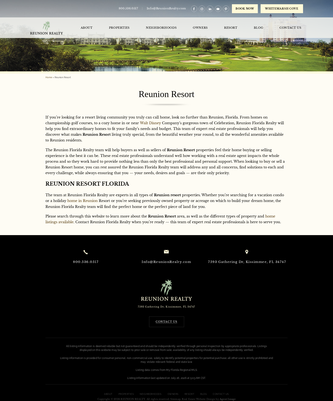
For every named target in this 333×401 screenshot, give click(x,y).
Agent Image (228, 399)
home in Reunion (82, 201)
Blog (258, 28)
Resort (230, 28)
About (87, 28)
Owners (200, 28)
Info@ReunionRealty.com (166, 8)
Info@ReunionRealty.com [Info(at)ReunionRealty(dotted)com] (166, 262)
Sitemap (175, 399)
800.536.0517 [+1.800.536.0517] (128, 8)
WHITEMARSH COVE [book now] (281, 8)
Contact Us (290, 28)
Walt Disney (150, 123)
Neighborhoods (161, 28)
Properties (119, 28)
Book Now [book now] (245, 8)
